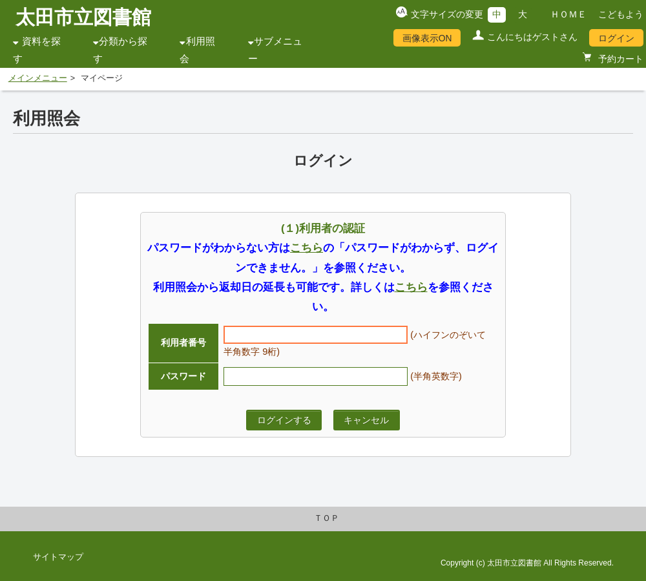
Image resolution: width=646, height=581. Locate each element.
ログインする (284, 420)
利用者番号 (183, 342)
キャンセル (366, 420)
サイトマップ (58, 557)
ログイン (616, 38)
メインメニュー (37, 78)
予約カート (619, 59)
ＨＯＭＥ (568, 14)
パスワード (183, 376)
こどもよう (620, 14)
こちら (306, 248)
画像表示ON (427, 38)
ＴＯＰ (326, 518)
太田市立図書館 (83, 17)
